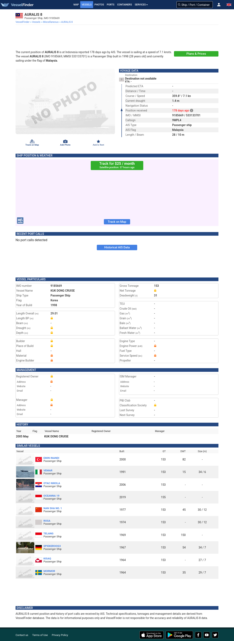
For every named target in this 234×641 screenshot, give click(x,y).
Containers (124, 4)
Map (76, 4)
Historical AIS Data (117, 247)
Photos (99, 4)
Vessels (87, 4)
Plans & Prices (196, 54)
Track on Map (117, 222)
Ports (110, 4)
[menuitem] (23, 22)
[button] (219, 4)
